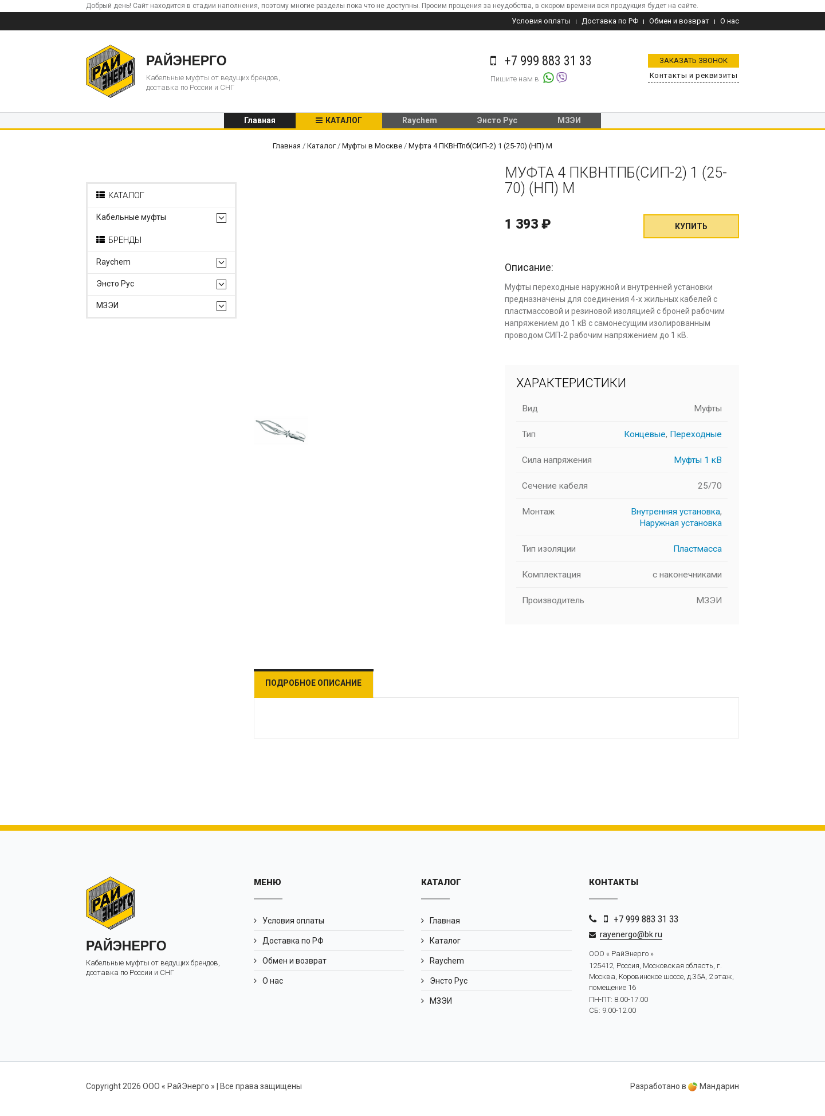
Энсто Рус (497, 123)
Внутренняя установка (675, 517)
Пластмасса (697, 554)
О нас (729, 21)
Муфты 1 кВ (698, 465)
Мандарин (713, 1092)
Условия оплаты (541, 21)
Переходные (696, 439)
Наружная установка (680, 528)
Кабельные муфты (131, 222)
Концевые (645, 439)
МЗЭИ (569, 123)
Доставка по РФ (610, 21)
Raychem (419, 123)
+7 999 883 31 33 (646, 924)
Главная (260, 123)
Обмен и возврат (679, 21)
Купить (691, 231)
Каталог (343, 123)
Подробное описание (322, 688)
